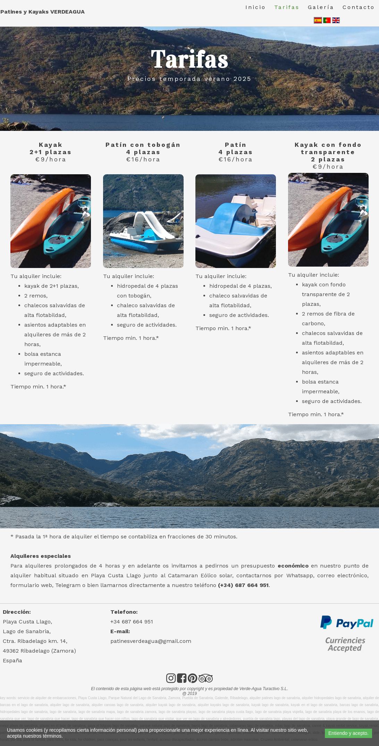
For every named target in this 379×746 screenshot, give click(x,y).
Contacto (359, 7)
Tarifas (287, 7)
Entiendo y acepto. (348, 733)
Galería (321, 7)
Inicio (255, 7)
